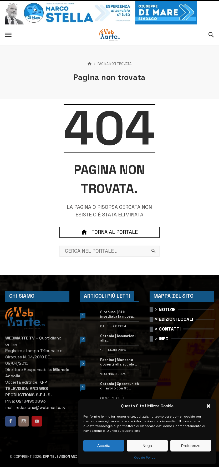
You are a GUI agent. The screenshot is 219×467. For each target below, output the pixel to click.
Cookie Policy (144, 457)
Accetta (103, 445)
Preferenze (190, 445)
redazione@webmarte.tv (40, 407)
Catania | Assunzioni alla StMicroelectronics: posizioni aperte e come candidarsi (118, 338)
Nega (147, 445)
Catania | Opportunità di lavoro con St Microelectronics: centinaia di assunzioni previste (119, 386)
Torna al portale (109, 232)
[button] (208, 406)
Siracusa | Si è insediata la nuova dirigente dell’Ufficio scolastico (119, 314)
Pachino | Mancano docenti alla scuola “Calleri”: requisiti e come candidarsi (118, 362)
